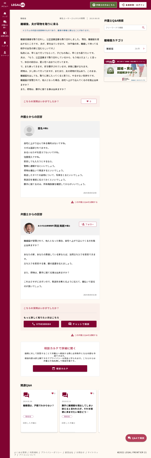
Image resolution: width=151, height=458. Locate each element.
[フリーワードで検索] (123, 27)
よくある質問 (20, 452)
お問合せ (80, 452)
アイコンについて (27, 454)
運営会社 (69, 452)
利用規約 (34, 452)
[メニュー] (5, 5)
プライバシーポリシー (51, 452)
